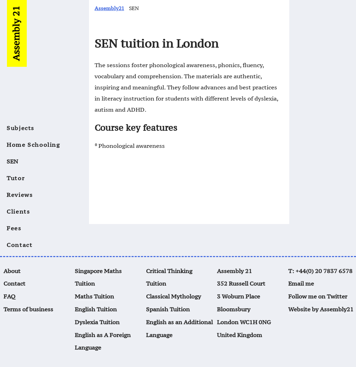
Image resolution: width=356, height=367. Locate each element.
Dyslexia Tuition (97, 322)
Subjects (20, 128)
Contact (19, 245)
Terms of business (28, 309)
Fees (14, 228)
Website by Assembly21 (321, 309)
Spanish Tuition (168, 309)
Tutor (16, 178)
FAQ (9, 296)
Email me (301, 283)
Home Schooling (33, 145)
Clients (18, 211)
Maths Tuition (94, 296)
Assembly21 (109, 8)
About (12, 271)
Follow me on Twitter (317, 296)
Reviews (20, 195)
